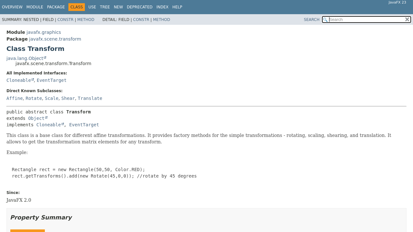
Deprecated (140, 7)
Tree (105, 7)
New (118, 7)
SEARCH (312, 19)
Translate (90, 98)
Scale (51, 98)
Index (162, 7)
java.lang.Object (24, 58)
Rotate (33, 98)
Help (177, 7)
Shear (68, 98)
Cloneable (18, 80)
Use (92, 7)
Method (86, 19)
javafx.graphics (43, 32)
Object (36, 118)
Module (34, 7)
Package (56, 7)
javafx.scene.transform (55, 39)
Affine (14, 98)
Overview (12, 7)
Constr (65, 19)
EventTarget (52, 80)
